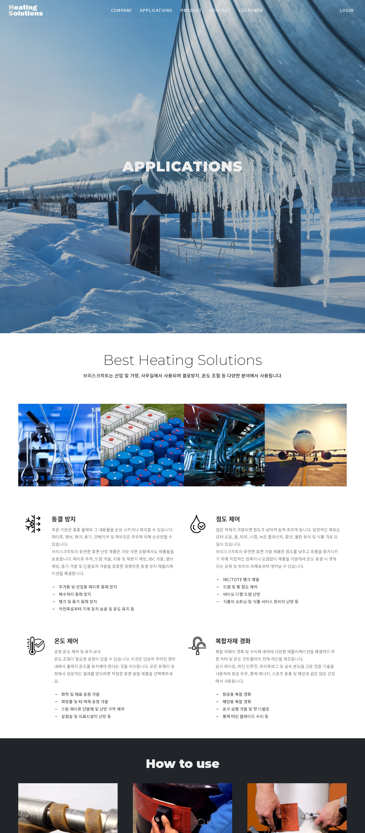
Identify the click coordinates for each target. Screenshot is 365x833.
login (347, 10)
